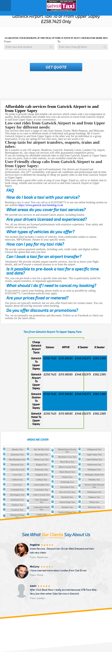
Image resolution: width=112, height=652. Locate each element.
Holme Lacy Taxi (41, 459)
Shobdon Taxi (67, 507)
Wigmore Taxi (94, 497)
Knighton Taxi (41, 475)
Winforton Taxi (94, 507)
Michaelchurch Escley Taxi (67, 450)
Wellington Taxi (94, 469)
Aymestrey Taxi (17, 454)
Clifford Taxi (17, 480)
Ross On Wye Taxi (67, 492)
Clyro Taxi (17, 485)
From (7, 41)
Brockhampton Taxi (17, 459)
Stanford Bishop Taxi (67, 512)
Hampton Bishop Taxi (17, 516)
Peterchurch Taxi (67, 487)
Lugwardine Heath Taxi (41, 508)
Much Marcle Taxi (67, 472)
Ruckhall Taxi (67, 497)
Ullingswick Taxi (94, 449)
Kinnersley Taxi (41, 469)
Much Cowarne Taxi (67, 467)
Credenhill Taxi (17, 490)
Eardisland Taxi (17, 500)
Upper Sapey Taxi (94, 454)
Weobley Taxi (94, 480)
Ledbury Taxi (41, 480)
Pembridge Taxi (67, 482)
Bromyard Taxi (17, 464)
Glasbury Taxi (17, 505)
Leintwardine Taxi (41, 485)
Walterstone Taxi (94, 464)
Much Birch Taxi (67, 462)
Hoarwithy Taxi (41, 454)
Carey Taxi (17, 475)
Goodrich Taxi (17, 510)
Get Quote (56, 67)
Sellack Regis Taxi (67, 502)
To (58, 41)
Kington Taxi (41, 464)
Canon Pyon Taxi (17, 469)
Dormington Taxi (17, 495)
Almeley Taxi (17, 449)
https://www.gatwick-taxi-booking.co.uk (40, 205)
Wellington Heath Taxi (94, 475)
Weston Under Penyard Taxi (94, 486)
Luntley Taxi (41, 514)
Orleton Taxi (67, 477)
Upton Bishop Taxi (94, 459)
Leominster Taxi (41, 490)
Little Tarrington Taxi (41, 501)
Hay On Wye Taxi (41, 449)
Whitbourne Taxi (94, 492)
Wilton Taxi (94, 502)
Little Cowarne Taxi (41, 495)
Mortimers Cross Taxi (67, 457)
